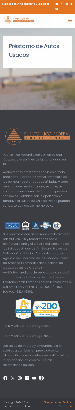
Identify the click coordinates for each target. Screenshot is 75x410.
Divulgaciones (52, 402)
